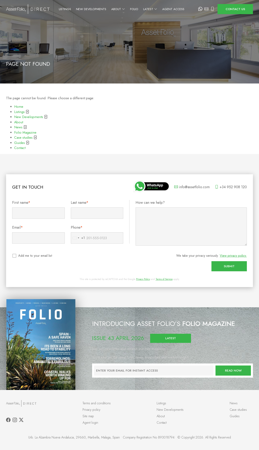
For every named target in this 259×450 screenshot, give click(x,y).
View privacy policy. (233, 255)
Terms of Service (164, 279)
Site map (88, 416)
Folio (144, 9)
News (20, 127)
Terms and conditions (97, 403)
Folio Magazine (25, 132)
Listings (75, 9)
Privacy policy (91, 409)
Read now (233, 370)
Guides (21, 142)
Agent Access (183, 9)
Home (18, 106)
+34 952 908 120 (231, 187)
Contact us (235, 9)
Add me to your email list (35, 255)
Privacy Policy (143, 279)
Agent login (90, 422)
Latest (160, 9)
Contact (19, 147)
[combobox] (78, 237)
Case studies (25, 137)
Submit (229, 266)
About (128, 9)
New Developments (101, 9)
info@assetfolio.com (192, 187)
